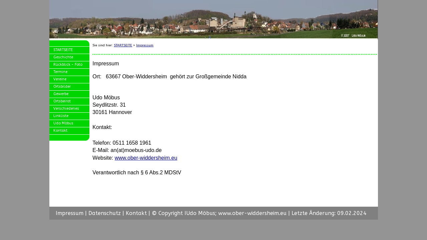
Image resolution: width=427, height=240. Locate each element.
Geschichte (63, 57)
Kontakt (60, 130)
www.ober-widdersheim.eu (146, 158)
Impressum (144, 45)
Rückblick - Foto (67, 64)
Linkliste (60, 116)
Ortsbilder (62, 86)
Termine (60, 72)
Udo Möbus (63, 123)
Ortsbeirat (62, 101)
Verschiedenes (66, 108)
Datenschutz (104, 213)
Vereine (59, 79)
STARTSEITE (63, 50)
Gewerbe (60, 94)
